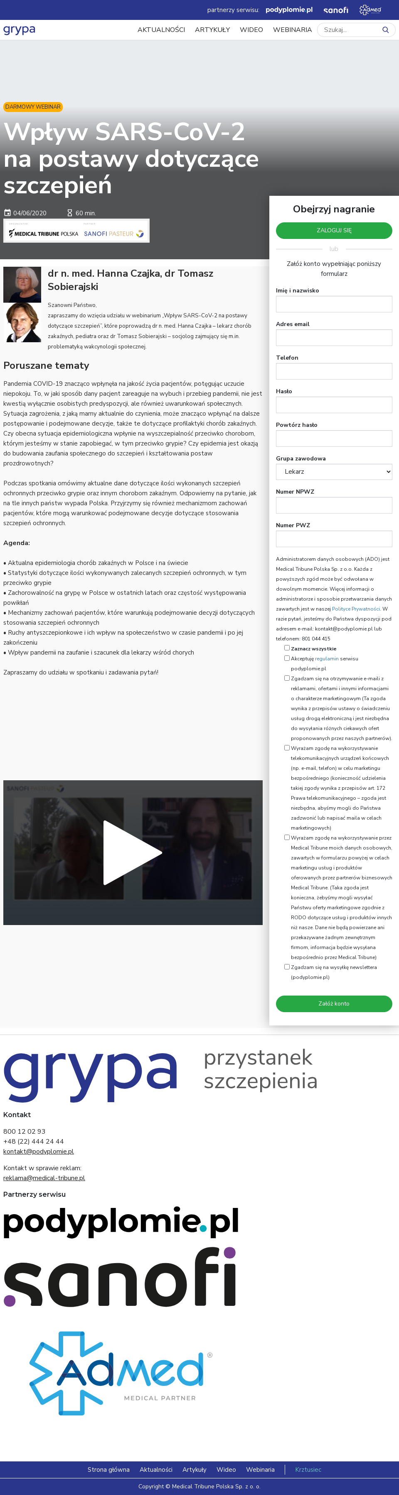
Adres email (293, 324)
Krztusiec (308, 1470)
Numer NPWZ (295, 492)
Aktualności (161, 29)
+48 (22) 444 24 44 (33, 1141)
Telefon (287, 358)
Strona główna (109, 1470)
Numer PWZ (293, 525)
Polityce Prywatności (356, 609)
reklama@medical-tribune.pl (44, 1178)
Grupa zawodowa (301, 459)
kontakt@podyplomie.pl (38, 1151)
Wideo (251, 29)
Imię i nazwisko (297, 291)
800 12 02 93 (24, 1131)
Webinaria (292, 29)
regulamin (327, 658)
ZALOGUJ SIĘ (334, 230)
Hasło (284, 391)
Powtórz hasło (297, 425)
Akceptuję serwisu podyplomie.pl (324, 663)
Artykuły (212, 29)
